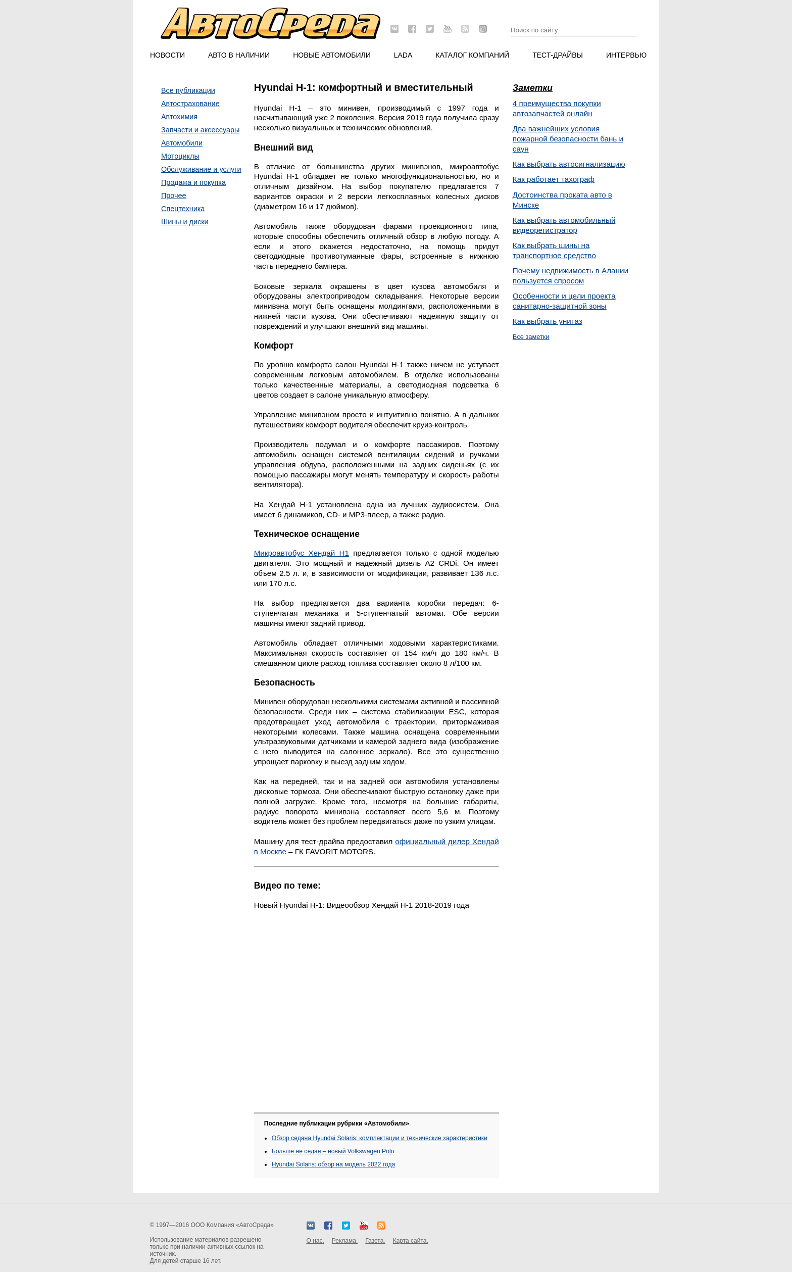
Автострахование (190, 104)
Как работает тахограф (554, 179)
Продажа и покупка (193, 182)
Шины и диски (185, 222)
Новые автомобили (332, 55)
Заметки (533, 88)
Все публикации (188, 90)
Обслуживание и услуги (201, 169)
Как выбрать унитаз (547, 321)
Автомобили (182, 143)
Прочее (173, 195)
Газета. (375, 1240)
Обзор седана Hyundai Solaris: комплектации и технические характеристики (379, 1138)
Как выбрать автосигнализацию (569, 164)
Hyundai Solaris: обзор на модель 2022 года (333, 1164)
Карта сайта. (410, 1240)
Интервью (626, 55)
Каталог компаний (472, 55)
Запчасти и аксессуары (200, 130)
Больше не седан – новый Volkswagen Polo (333, 1151)
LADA (403, 55)
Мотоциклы (180, 156)
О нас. (315, 1240)
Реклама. (345, 1240)
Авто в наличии (239, 55)
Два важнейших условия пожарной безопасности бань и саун (568, 138)
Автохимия (179, 117)
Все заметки (531, 336)
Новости (167, 55)
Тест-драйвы (557, 55)
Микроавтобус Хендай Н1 (301, 553)
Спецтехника (183, 209)
